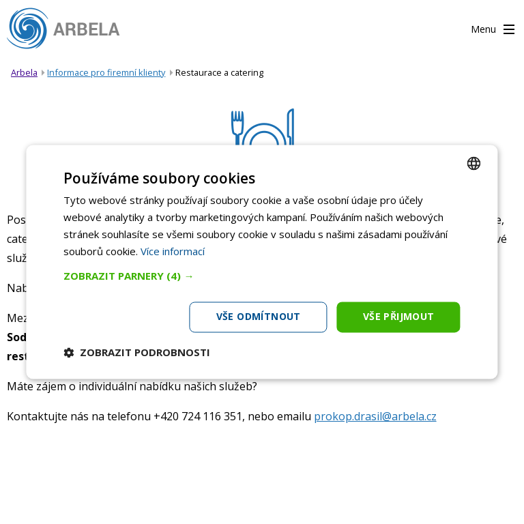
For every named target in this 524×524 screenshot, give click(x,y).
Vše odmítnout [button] (258, 316)
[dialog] (261, 262)
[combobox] (474, 163)
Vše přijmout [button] (399, 316)
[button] (261, 276)
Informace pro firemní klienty (106, 72)
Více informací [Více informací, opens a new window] (173, 251)
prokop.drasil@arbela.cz (375, 416)
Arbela (24, 72)
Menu (492, 30)
